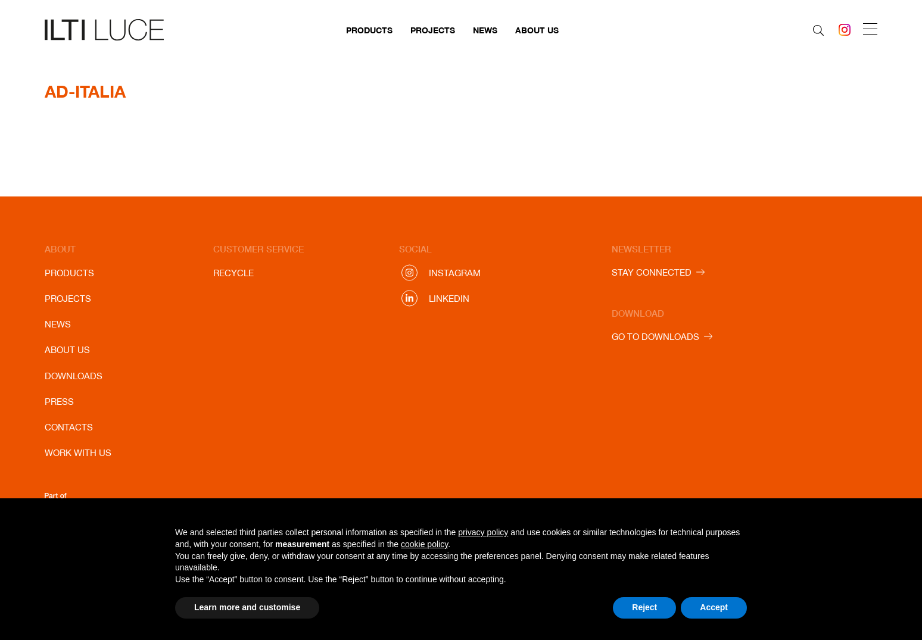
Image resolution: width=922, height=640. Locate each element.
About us (537, 30)
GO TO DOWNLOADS (655, 337)
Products (369, 30)
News (485, 30)
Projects (432, 30)
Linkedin (449, 299)
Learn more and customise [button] (247, 607)
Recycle (233, 273)
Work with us (78, 453)
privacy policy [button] (483, 532)
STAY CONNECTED (652, 272)
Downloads (73, 376)
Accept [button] (714, 607)
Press (59, 402)
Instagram (455, 273)
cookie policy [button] (424, 544)
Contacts (69, 427)
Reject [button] (644, 607)
